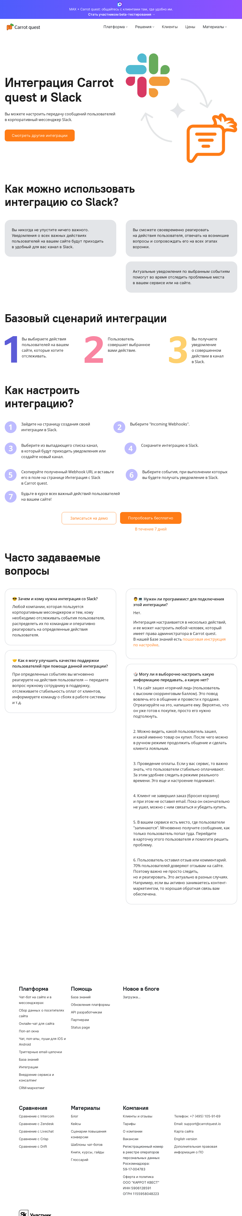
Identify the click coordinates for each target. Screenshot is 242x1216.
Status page (80, 1027)
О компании (132, 1131)
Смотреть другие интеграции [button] (40, 135)
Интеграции (28, 1067)
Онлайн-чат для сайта (36, 1023)
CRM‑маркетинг (32, 1088)
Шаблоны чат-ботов (87, 1144)
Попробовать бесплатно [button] (150, 518)
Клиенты (170, 26)
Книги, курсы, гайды (87, 1152)
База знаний (29, 1059)
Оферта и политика (138, 1177)
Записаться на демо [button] (89, 518)
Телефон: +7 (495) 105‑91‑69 (197, 1116)
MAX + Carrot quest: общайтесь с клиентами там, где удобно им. (121, 9)
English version (185, 1139)
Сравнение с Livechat (36, 1131)
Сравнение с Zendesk (36, 1124)
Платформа (114, 26)
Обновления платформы (90, 1005)
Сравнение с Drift (33, 1146)
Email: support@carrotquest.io (197, 1124)
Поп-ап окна (29, 1031)
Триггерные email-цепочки (40, 1052)
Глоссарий (79, 1160)
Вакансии (130, 1139)
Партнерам (80, 1020)
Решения (143, 26)
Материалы (213, 26)
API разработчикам (86, 1012)
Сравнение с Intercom (36, 1116)
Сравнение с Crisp (33, 1139)
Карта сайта (184, 1131)
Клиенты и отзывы (137, 1116)
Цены (190, 26)
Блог (74, 1116)
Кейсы (76, 1124)
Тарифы (129, 1124)
